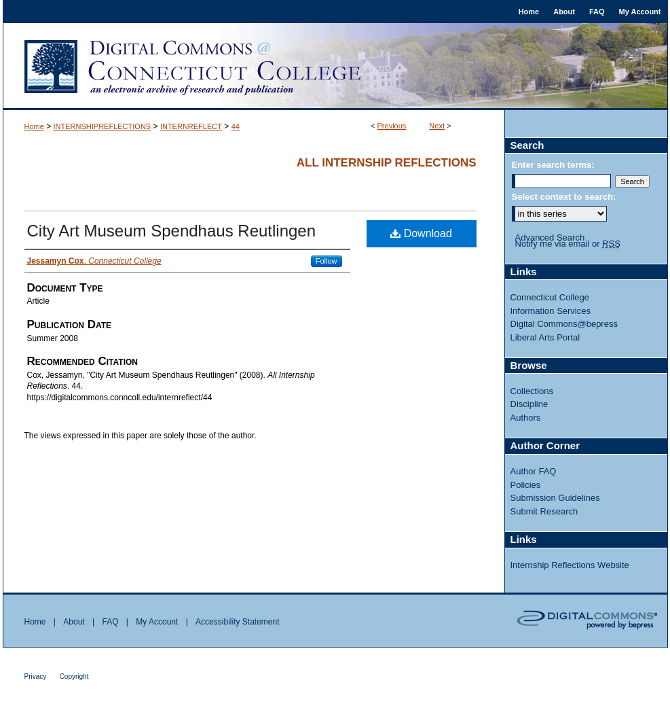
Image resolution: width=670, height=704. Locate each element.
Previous (392, 126)
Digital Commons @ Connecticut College (335, 66)
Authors (525, 417)
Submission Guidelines (555, 498)
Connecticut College (549, 297)
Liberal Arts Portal (545, 337)
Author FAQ (533, 471)
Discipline (529, 404)
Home (34, 126)
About (73, 622)
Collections (532, 391)
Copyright (74, 676)
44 (235, 126)
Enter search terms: (553, 165)
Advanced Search (550, 237)
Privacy (35, 676)
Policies (525, 485)
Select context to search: (564, 197)
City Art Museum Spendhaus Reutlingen (171, 231)
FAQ (110, 622)
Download (421, 233)
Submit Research (544, 511)
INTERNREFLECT (191, 126)
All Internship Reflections (387, 162)
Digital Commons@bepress (564, 324)
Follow (326, 261)
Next (437, 126)
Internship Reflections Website (569, 565)
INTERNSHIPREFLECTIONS (102, 126)
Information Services (550, 311)
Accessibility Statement (237, 622)
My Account (157, 622)
